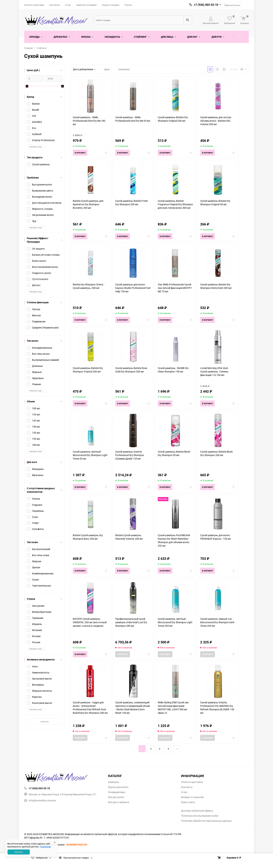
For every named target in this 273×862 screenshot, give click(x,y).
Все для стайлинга (118, 802)
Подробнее (45, 846)
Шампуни (113, 782)
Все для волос (116, 797)
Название (124, 69)
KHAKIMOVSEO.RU (76, 844)
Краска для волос (118, 787)
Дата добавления (84, 69)
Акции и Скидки (110, 4)
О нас (68, 4)
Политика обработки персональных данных (206, 821)
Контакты (54, 4)
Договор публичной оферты (197, 811)
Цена (107, 69)
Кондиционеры (116, 792)
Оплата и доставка (34, 4)
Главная (28, 48)
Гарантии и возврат (86, 4)
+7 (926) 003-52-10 (206, 5)
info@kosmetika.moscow (40, 800)
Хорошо (19, 851)
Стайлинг (42, 48)
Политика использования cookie (199, 816)
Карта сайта (188, 802)
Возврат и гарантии (192, 797)
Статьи (128, 4)
